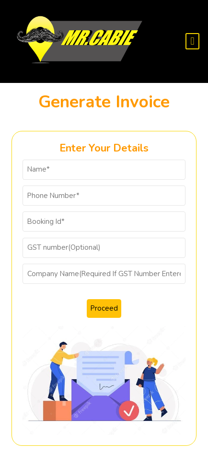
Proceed (104, 308)
